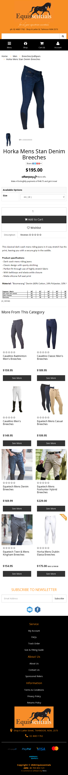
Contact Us (34, 669)
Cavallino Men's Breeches (12, 422)
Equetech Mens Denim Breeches (15, 488)
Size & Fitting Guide (34, 649)
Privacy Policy (34, 696)
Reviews (30, 234)
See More (17, 378)
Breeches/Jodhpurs (31, 56)
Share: (34, 163)
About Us (34, 663)
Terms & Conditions (34, 689)
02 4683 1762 (34, 736)
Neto (45, 771)
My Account (34, 630)
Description (9, 234)
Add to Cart (34, 219)
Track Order (34, 643)
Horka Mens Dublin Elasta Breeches (48, 553)
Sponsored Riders (34, 676)
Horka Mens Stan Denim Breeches (23, 59)
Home (5, 56)
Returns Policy (34, 702)
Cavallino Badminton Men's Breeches (14, 357)
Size (5, 195)
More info (34, 177)
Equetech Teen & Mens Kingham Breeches (16, 553)
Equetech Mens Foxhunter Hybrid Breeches (47, 489)
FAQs (34, 637)
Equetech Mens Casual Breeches (50, 422)
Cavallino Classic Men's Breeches (50, 357)
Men (15, 56)
